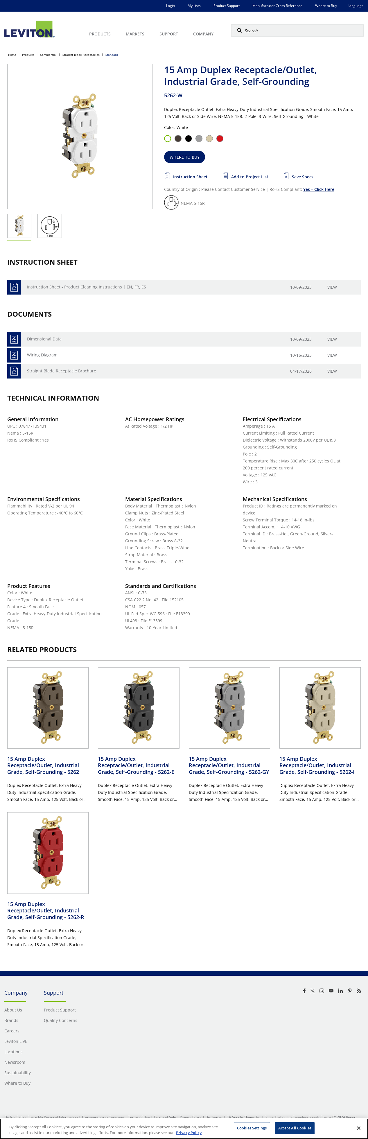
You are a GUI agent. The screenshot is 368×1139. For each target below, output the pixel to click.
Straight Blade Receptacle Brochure (61, 371)
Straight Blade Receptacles (81, 55)
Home (12, 55)
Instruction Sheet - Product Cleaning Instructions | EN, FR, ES (86, 287)
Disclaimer (214, 1117)
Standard (111, 55)
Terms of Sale (165, 1117)
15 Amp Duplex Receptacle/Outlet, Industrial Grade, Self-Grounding (43, 765)
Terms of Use (139, 1117)
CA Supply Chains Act (244, 1117)
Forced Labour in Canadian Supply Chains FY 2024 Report (311, 1117)
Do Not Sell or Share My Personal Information (41, 1117)
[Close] (358, 1128)
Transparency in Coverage (103, 1117)
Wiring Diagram (42, 355)
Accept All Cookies (294, 1128)
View (332, 287)
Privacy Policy (191, 1117)
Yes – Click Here (318, 189)
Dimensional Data (44, 339)
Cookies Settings (252, 1128)
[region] (184, 1128)
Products (28, 55)
